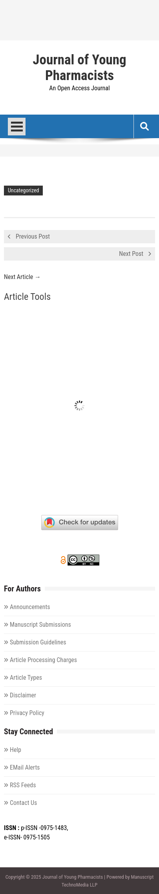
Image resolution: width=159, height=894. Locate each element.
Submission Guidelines (38, 642)
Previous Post (33, 236)
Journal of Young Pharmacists (79, 68)
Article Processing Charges (43, 660)
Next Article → (22, 277)
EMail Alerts (25, 767)
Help (15, 750)
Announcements (30, 607)
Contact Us (23, 802)
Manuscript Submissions (40, 624)
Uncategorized (23, 190)
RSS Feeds (23, 785)
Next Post (131, 253)
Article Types (26, 677)
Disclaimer (23, 695)
